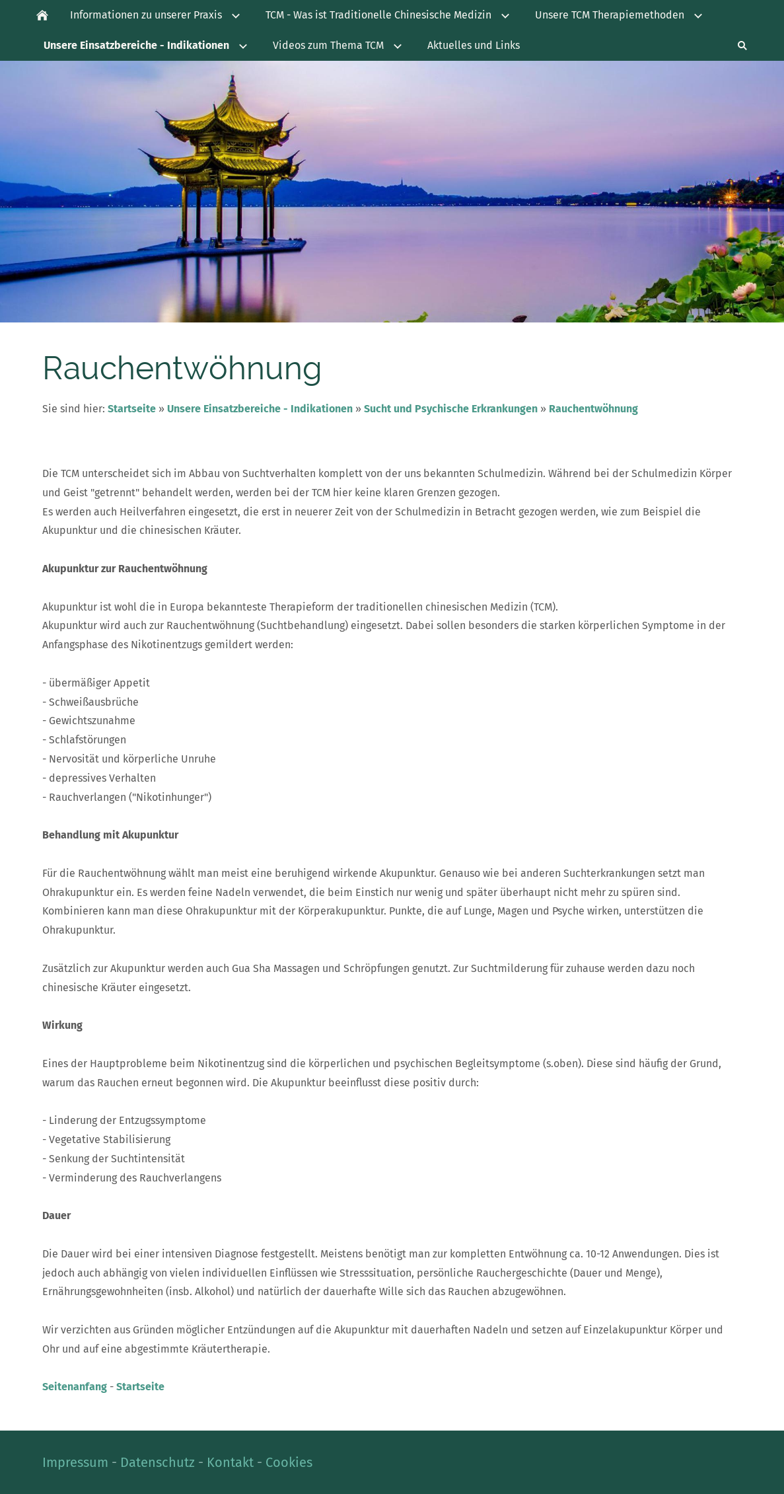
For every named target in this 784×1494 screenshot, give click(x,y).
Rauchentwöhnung (593, 408)
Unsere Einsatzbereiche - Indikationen (260, 408)
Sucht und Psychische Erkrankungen (451, 408)
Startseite (132, 408)
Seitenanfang (74, 1386)
